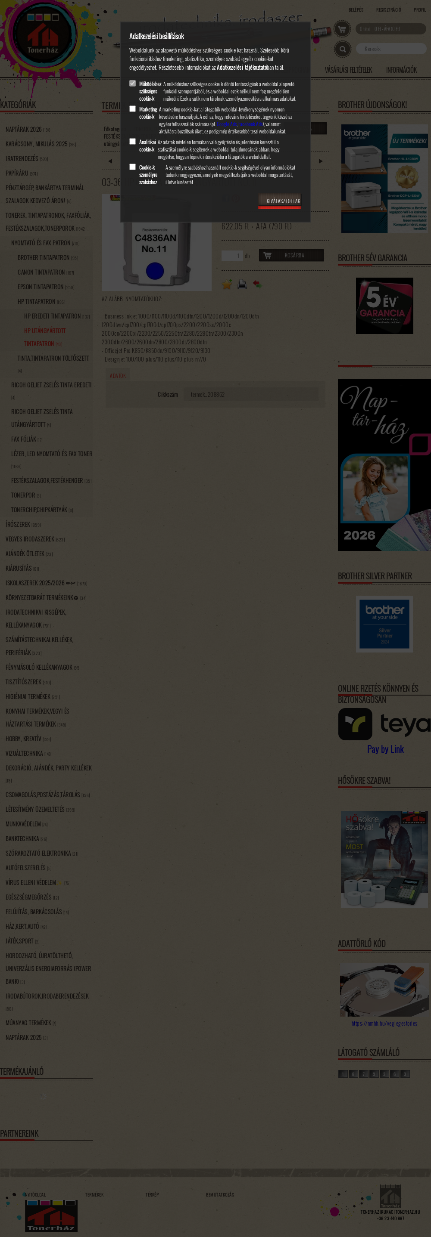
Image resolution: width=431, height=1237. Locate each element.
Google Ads (227, 123)
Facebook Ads (250, 123)
